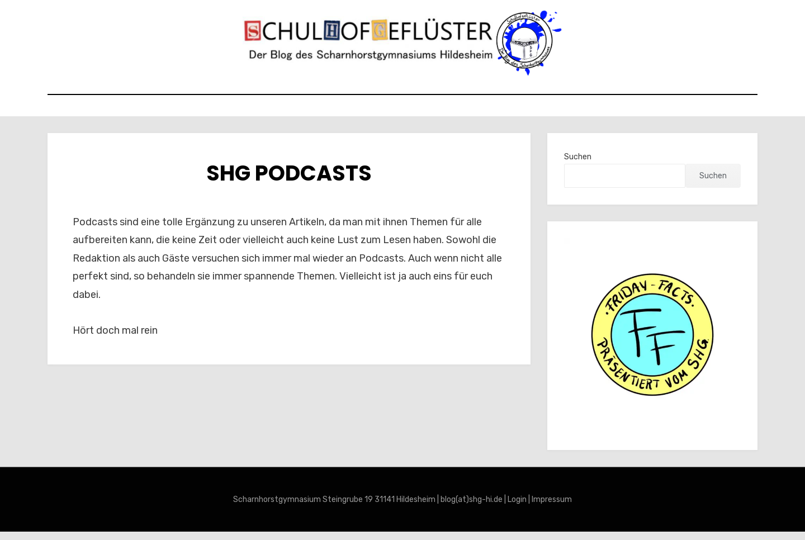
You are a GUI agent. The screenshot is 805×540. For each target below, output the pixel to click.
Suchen (577, 165)
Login (517, 508)
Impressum (552, 508)
